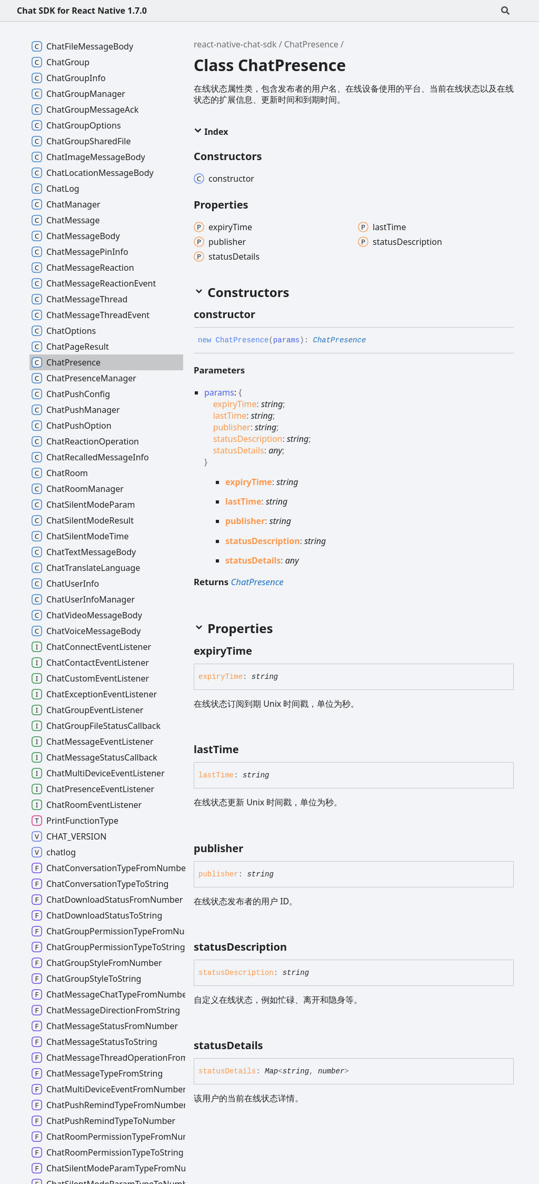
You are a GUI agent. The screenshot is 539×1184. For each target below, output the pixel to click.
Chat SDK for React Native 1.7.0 (82, 10)
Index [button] (211, 131)
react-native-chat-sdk (235, 44)
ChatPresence (311, 44)
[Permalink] (264, 314)
